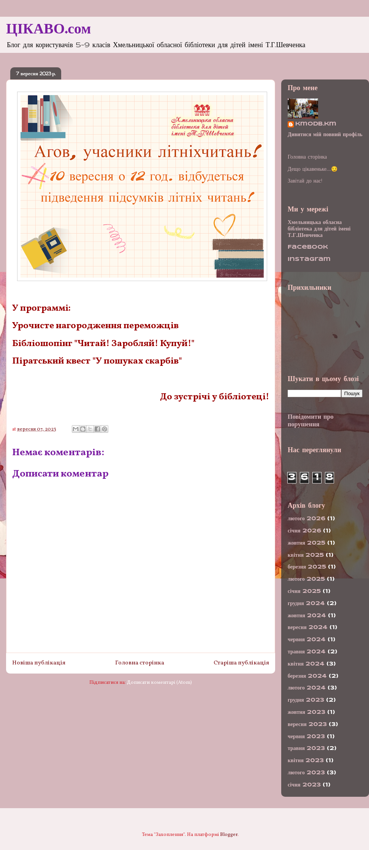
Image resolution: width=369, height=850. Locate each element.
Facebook (308, 247)
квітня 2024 (306, 664)
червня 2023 (306, 736)
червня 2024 (307, 639)
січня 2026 (304, 531)
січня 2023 (304, 785)
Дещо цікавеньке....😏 (312, 169)
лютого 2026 (306, 518)
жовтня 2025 (306, 543)
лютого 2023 (306, 772)
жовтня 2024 (307, 615)
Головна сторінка (139, 663)
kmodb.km (315, 124)
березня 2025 (307, 567)
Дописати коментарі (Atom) (159, 682)
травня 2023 (306, 748)
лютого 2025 (306, 579)
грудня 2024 (306, 603)
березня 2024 (307, 676)
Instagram (309, 259)
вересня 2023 (307, 724)
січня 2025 (304, 591)
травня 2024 (307, 652)
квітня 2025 (306, 555)
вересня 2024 (308, 627)
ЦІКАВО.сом (48, 29)
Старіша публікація (241, 663)
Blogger (229, 834)
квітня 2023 (306, 760)
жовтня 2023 (306, 712)
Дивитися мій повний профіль (325, 134)
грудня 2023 (306, 700)
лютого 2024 (307, 688)
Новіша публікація (38, 663)
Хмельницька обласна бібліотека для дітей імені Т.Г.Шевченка (319, 229)
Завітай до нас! (305, 181)
